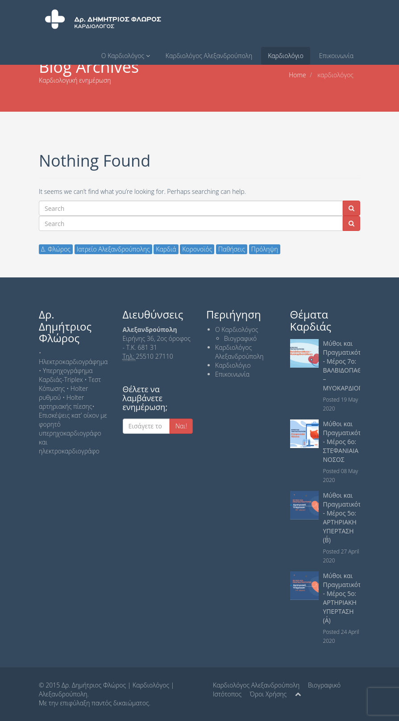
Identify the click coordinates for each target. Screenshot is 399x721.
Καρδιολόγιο (285, 55)
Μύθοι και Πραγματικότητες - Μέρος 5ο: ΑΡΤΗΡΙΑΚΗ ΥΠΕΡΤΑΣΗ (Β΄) (348, 517)
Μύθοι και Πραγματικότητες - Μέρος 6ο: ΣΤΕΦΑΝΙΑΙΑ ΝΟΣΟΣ (348, 441)
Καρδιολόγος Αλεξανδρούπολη (209, 55)
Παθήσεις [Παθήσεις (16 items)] (231, 249)
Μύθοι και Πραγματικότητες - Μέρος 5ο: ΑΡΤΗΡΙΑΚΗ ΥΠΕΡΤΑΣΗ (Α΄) (348, 598)
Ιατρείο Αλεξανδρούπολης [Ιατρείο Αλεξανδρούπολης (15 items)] (113, 249)
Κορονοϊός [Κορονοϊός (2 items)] (197, 249)
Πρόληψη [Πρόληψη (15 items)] (264, 249)
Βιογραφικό (240, 338)
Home (297, 75)
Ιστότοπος (227, 694)
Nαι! (181, 426)
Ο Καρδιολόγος (125, 55)
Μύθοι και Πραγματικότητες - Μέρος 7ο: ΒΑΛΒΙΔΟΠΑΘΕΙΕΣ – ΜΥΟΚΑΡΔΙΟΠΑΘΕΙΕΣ (353, 365)
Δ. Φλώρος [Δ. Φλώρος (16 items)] (56, 249)
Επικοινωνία (336, 55)
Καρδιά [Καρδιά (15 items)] (166, 249)
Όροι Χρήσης (268, 694)
